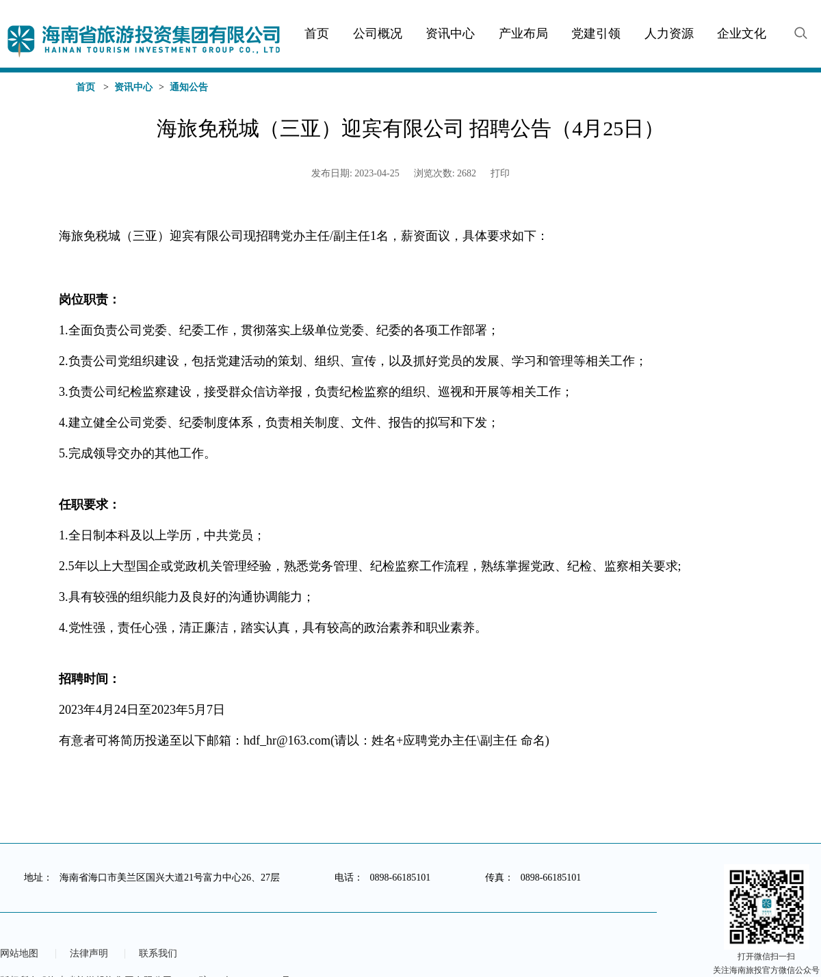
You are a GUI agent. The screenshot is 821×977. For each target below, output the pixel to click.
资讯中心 (133, 87)
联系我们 (158, 954)
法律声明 (89, 954)
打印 (500, 173)
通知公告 (189, 87)
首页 (85, 87)
